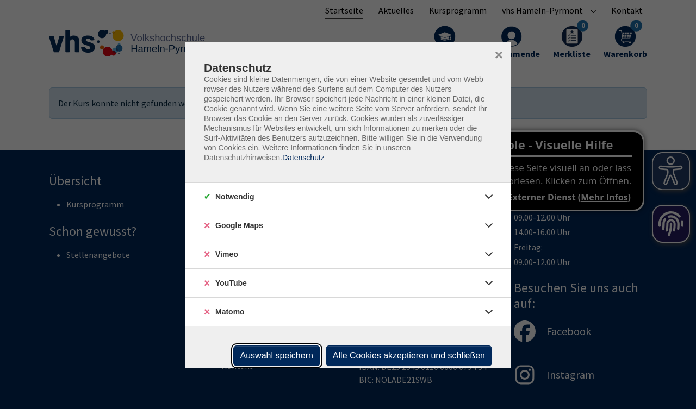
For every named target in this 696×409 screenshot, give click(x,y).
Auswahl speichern (276, 355)
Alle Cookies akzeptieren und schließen (409, 355)
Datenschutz (303, 157)
